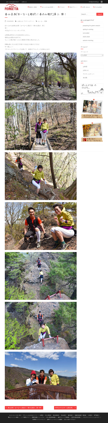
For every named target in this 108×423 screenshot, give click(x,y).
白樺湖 (41, 415)
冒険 (45, 21)
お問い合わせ (85, 7)
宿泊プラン (72, 7)
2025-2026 (86, 37)
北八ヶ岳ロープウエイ (69, 419)
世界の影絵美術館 (75, 417)
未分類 (85, 77)
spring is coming (88, 29)
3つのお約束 (97, 7)
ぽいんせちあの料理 (46, 7)
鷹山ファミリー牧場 (13, 417)
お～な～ (41, 21)
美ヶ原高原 (48, 415)
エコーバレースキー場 (15, 415)
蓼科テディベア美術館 (63, 417)
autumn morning (88, 40)
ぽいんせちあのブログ (12, 2)
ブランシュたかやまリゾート (30, 415)
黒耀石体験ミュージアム (38, 417)
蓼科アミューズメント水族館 (54, 419)
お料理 (85, 66)
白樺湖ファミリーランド (39, 419)
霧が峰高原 (56, 415)
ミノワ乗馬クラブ (25, 417)
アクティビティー (29, 21)
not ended (86, 33)
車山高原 (63, 415)
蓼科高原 (70, 415)
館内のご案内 (32, 7)
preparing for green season (91, 25)
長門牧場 (96, 415)
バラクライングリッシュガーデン (91, 417)
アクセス (61, 7)
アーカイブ (84, 52)
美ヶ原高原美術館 (50, 417)
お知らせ (24, 2)
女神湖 (90, 415)
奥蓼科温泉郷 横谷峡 (80, 415)
